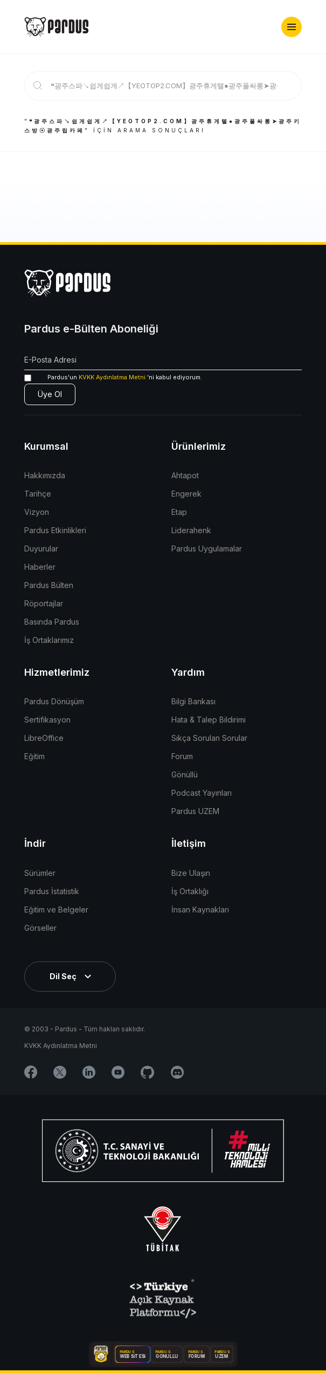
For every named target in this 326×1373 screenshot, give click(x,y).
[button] (291, 27)
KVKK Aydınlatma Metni (112, 377)
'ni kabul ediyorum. (113, 377)
